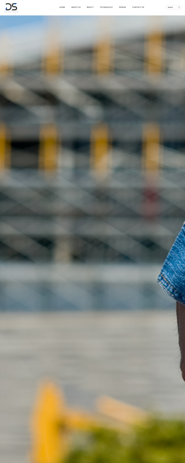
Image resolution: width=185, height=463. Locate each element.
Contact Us (138, 7)
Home (62, 7)
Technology (106, 7)
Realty (90, 7)
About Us (76, 7)
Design (122, 7)
